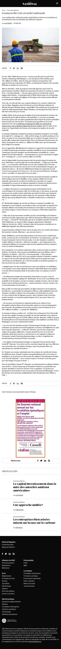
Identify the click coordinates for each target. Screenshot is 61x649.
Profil (25, 563)
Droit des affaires (13, 10)
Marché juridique (8, 599)
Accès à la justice (8, 594)
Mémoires (5, 568)
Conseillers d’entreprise (10, 607)
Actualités (5, 583)
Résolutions (6, 565)
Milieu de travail (29, 583)
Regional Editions (8, 547)
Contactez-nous (7, 545)
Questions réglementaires (11, 602)
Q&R (25, 565)
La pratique (28, 571)
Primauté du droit (8, 578)
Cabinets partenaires (9, 614)
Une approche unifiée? (28, 505)
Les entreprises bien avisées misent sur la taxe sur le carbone (34, 521)
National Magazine (8, 542)
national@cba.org (34, 641)
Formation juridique (31, 576)
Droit (3, 10)
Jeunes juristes (29, 586)
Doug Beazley (19, 527)
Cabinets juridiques (9, 609)
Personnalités (28, 560)
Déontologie (6, 586)
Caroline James (20, 510)
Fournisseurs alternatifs (32, 578)
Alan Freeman (8, 23)
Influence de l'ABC (8, 560)
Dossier (4, 581)
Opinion (5, 589)
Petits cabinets (29, 581)
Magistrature (6, 576)
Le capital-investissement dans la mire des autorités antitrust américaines (34, 487)
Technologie (6, 612)
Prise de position (8, 563)
